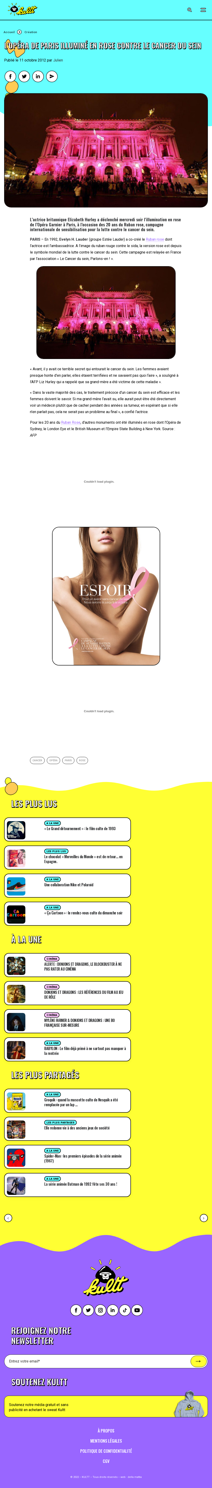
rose (82, 760)
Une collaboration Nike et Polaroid (68, 884)
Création (30, 32)
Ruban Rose (70, 422)
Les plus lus (56, 851)
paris (68, 760)
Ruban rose (155, 239)
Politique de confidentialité (106, 1451)
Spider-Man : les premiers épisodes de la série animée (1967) (83, 1158)
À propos (106, 1431)
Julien (58, 60)
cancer (37, 760)
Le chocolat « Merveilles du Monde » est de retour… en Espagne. (83, 859)
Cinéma (52, 958)
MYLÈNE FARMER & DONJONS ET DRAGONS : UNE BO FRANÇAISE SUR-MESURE (79, 1023)
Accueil (9, 32)
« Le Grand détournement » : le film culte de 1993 (80, 828)
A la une (53, 823)
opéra (53, 760)
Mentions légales (106, 1441)
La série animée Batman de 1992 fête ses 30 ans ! (80, 1184)
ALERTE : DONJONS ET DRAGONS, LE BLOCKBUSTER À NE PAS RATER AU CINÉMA (83, 966)
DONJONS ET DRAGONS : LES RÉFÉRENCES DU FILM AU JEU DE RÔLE (83, 994)
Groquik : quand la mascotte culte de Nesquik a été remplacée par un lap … (81, 1102)
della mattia (135, 1477)
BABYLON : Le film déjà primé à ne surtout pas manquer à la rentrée (85, 1051)
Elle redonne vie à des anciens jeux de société (76, 1128)
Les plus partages (60, 1122)
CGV (106, 1461)
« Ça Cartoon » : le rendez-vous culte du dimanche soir (83, 913)
